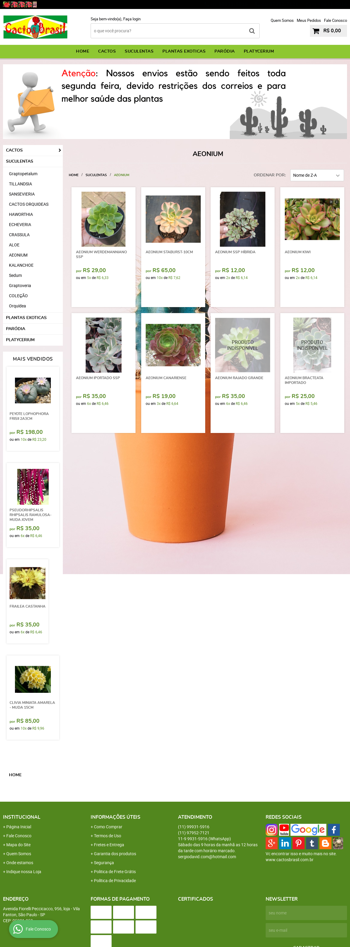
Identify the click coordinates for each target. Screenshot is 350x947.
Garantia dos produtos (115, 853)
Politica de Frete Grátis (115, 871)
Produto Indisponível (242, 345)
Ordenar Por (269, 175)
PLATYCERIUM (259, 51)
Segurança (104, 862)
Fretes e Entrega (109, 844)
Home (82, 51)
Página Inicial (18, 826)
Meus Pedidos (309, 20)
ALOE (14, 245)
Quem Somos (282, 20)
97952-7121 (279, 4)
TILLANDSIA (20, 184)
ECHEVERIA (20, 224)
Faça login (132, 19)
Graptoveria (20, 285)
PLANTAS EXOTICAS (184, 51)
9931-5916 (329, 4)
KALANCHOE (21, 265)
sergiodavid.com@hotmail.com (207, 856)
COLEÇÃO (18, 295)
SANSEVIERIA (22, 194)
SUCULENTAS (139, 51)
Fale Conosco (335, 20)
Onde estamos (19, 862)
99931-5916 (229, 4)
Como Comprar (108, 826)
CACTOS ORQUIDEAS (28, 204)
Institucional (21, 817)
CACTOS (107, 51)
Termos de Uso (107, 835)
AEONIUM (18, 255)
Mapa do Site (18, 844)
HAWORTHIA (21, 214)
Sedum (15, 275)
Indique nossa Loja (23, 871)
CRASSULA (19, 234)
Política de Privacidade (115, 880)
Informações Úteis (115, 817)
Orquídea (17, 306)
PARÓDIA (224, 51)
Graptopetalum (23, 173)
